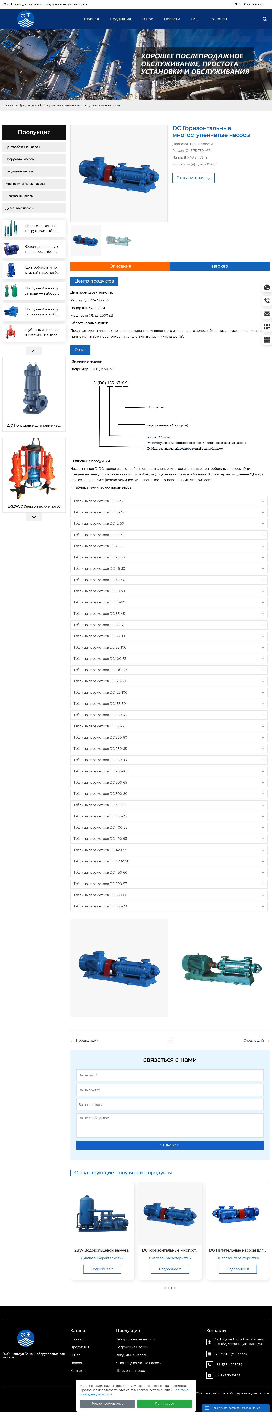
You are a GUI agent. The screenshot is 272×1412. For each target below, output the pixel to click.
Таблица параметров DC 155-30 (100, 704)
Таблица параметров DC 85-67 (99, 625)
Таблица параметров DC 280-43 (100, 715)
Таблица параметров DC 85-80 (99, 636)
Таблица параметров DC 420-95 (100, 850)
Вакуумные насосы (19, 171)
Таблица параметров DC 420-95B (101, 861)
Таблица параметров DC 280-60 (100, 737)
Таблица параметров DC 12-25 (99, 512)
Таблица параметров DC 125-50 (100, 681)
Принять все (164, 1403)
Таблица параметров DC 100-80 (100, 670)
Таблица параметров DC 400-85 (100, 827)
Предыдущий (89, 1040)
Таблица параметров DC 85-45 (99, 614)
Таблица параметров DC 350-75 (100, 805)
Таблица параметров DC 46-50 (99, 580)
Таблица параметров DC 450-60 (100, 872)
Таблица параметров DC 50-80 (99, 602)
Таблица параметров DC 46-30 (99, 569)
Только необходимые (107, 1403)
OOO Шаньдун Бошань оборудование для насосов (44, 4)
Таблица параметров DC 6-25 (98, 501)
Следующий (252, 1040)
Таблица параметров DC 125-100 (100, 692)
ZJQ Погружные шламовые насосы (34, 425)
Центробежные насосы (22, 147)
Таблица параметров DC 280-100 (101, 771)
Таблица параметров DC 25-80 (99, 557)
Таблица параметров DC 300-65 (100, 782)
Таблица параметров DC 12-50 (99, 523)
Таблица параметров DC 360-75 (100, 816)
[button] (34, 517)
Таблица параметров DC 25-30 (99, 535)
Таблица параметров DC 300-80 (100, 794)
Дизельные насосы (19, 208)
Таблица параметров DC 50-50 (99, 591)
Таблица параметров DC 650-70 (100, 906)
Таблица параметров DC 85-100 (100, 647)
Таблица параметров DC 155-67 (100, 726)
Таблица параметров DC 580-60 (100, 895)
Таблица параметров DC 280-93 (100, 760)
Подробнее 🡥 (120, 1269)
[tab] (169, 501)
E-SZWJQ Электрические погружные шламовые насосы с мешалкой (34, 506)
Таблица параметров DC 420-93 (100, 839)
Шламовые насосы (19, 196)
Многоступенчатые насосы (25, 184)
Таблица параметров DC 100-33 (100, 659)
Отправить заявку (193, 177)
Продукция (27, 105)
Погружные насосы (19, 159)
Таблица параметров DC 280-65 (100, 749)
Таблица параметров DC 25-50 (99, 546)
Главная (8, 105)
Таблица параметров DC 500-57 (100, 884)
